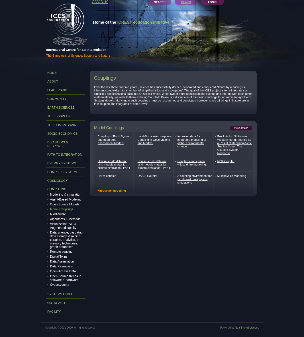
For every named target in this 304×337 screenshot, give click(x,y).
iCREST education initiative (143, 22)
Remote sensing (61, 251)
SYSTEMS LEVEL (60, 294)
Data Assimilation (62, 261)
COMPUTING (57, 189)
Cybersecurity (59, 284)
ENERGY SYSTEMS (61, 163)
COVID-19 (100, 2)
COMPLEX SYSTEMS (62, 172)
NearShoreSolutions (247, 327)
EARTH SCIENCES (61, 107)
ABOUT (52, 81)
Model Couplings (61, 209)
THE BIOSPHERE (60, 116)
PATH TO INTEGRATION (64, 154)
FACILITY (54, 311)
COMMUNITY (57, 99)
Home (52, 72)
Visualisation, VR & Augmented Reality (63, 225)
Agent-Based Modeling (66, 199)
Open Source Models (65, 204)
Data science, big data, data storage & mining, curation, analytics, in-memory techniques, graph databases (66, 240)
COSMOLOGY (57, 180)
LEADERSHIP (57, 90)
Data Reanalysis (61, 266)
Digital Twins (58, 256)
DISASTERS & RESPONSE (57, 144)
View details (241, 128)
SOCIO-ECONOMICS (62, 133)
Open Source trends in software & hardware (65, 278)
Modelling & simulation (65, 194)
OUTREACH (56, 303)
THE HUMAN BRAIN (61, 125)
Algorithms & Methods (65, 219)
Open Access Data (63, 271)
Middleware (58, 214)
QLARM (186, 2)
